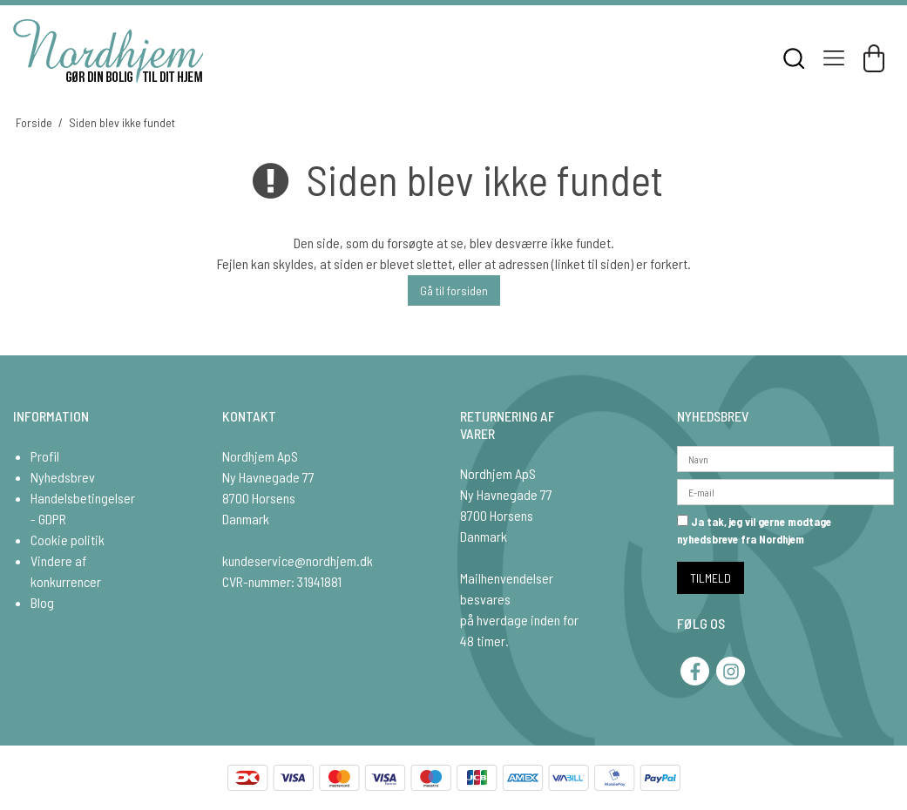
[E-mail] (785, 490)
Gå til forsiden (454, 290)
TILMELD (710, 577)
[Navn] (785, 457)
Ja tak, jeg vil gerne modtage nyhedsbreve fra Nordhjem (754, 530)
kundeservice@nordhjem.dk (297, 560)
